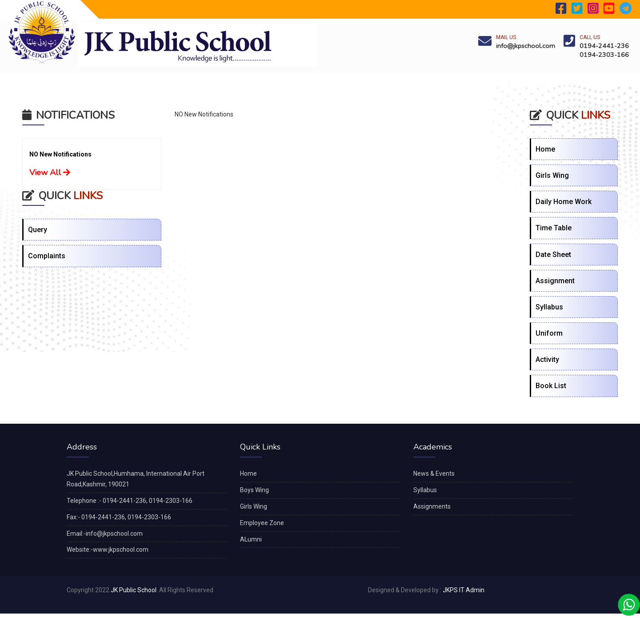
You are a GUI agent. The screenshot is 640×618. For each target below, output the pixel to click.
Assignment (555, 281)
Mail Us (506, 37)
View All (49, 172)
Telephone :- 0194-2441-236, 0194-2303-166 (129, 500)
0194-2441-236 (604, 45)
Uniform (549, 333)
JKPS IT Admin (463, 590)
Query (37, 229)
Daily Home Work (564, 201)
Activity (547, 359)
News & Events (434, 473)
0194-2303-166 (604, 54)
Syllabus (549, 307)
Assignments (432, 506)
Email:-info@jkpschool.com (105, 533)
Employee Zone (262, 522)
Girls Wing (552, 175)
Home (545, 149)
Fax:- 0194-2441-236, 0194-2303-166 (119, 517)
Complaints (46, 256)
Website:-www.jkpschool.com (107, 549)
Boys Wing (254, 490)
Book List (551, 385)
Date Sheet (553, 254)
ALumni (251, 539)
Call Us (590, 37)
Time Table (554, 228)
